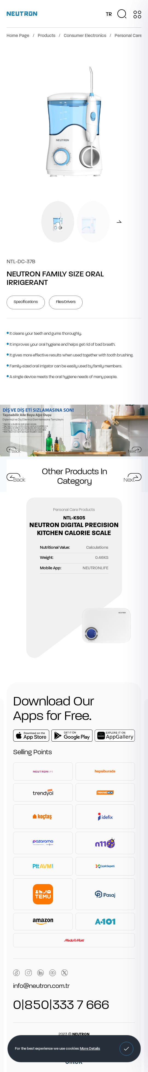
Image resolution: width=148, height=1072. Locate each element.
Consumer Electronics (85, 36)
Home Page (18, 36)
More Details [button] (90, 1049)
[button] (126, 1049)
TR (109, 14)
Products (46, 36)
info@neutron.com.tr (41, 986)
